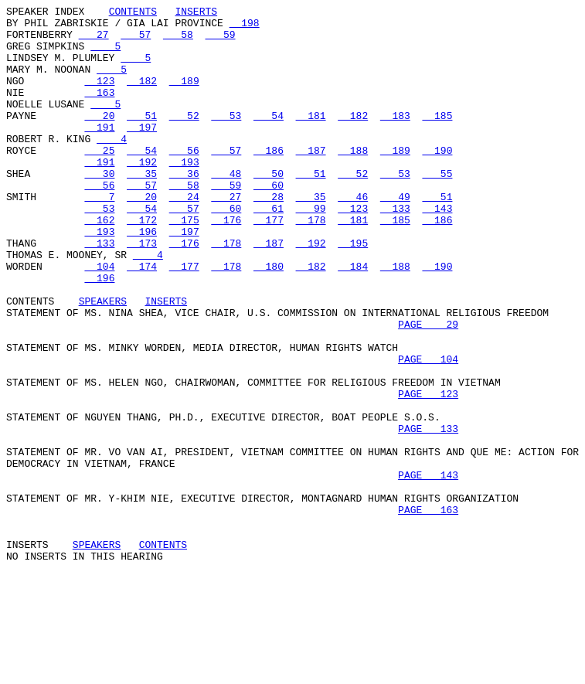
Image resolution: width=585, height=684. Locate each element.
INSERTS (196, 13)
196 (142, 277)
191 (99, 152)
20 (99, 138)
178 (311, 264)
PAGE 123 (428, 472)
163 (99, 110)
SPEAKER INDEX (45, 13)
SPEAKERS (103, 361)
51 (142, 138)
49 (395, 236)
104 (99, 319)
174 (142, 319)
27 (94, 41)
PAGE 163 (428, 611)
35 (142, 208)
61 (268, 250)
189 (184, 97)
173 (142, 291)
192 (142, 194)
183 (395, 138)
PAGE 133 (428, 514)
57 (136, 41)
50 (268, 208)
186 (268, 180)
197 (142, 152)
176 (226, 264)
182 (142, 97)
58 (178, 41)
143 (437, 250)
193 (184, 194)
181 (311, 138)
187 (311, 180)
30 (99, 208)
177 (268, 264)
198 (245, 27)
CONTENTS (133, 13)
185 (437, 138)
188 (353, 180)
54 (268, 138)
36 (184, 208)
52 (184, 138)
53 (226, 138)
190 (437, 180)
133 (395, 250)
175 (184, 264)
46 (353, 236)
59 (220, 41)
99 (311, 250)
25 (99, 180)
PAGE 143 (428, 570)
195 (353, 291)
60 (268, 222)
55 (437, 208)
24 (184, 236)
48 (226, 208)
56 (184, 180)
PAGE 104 (428, 430)
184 (353, 319)
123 (99, 97)
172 (142, 264)
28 (268, 236)
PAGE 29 (428, 389)
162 (99, 264)
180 (268, 319)
